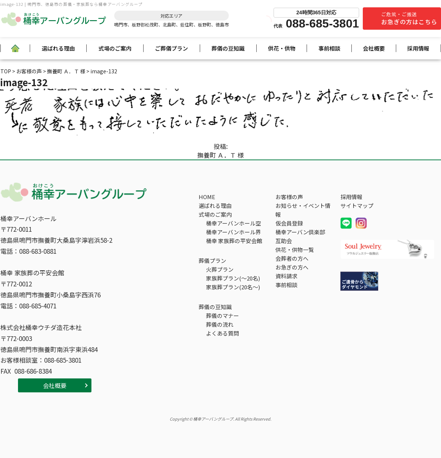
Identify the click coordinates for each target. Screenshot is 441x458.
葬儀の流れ (220, 324)
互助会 (283, 241)
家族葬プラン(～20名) (233, 278)
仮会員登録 (289, 223)
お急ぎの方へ (291, 267)
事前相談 (329, 48)
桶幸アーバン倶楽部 (300, 232)
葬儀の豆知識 (228, 48)
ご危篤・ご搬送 (409, 18)
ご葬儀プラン (171, 48)
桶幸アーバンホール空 (233, 223)
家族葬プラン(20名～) (233, 287)
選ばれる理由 (58, 48)
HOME (207, 197)
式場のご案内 (114, 48)
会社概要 (374, 48)
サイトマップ (356, 205)
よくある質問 (222, 333)
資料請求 (286, 276)
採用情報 (418, 48)
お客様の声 (289, 197)
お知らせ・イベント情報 (302, 210)
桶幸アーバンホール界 (233, 232)
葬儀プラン (212, 260)
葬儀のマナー (222, 315)
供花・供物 (282, 48)
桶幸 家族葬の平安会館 (234, 241)
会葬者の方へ (291, 258)
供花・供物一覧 (294, 249)
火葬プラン (220, 269)
